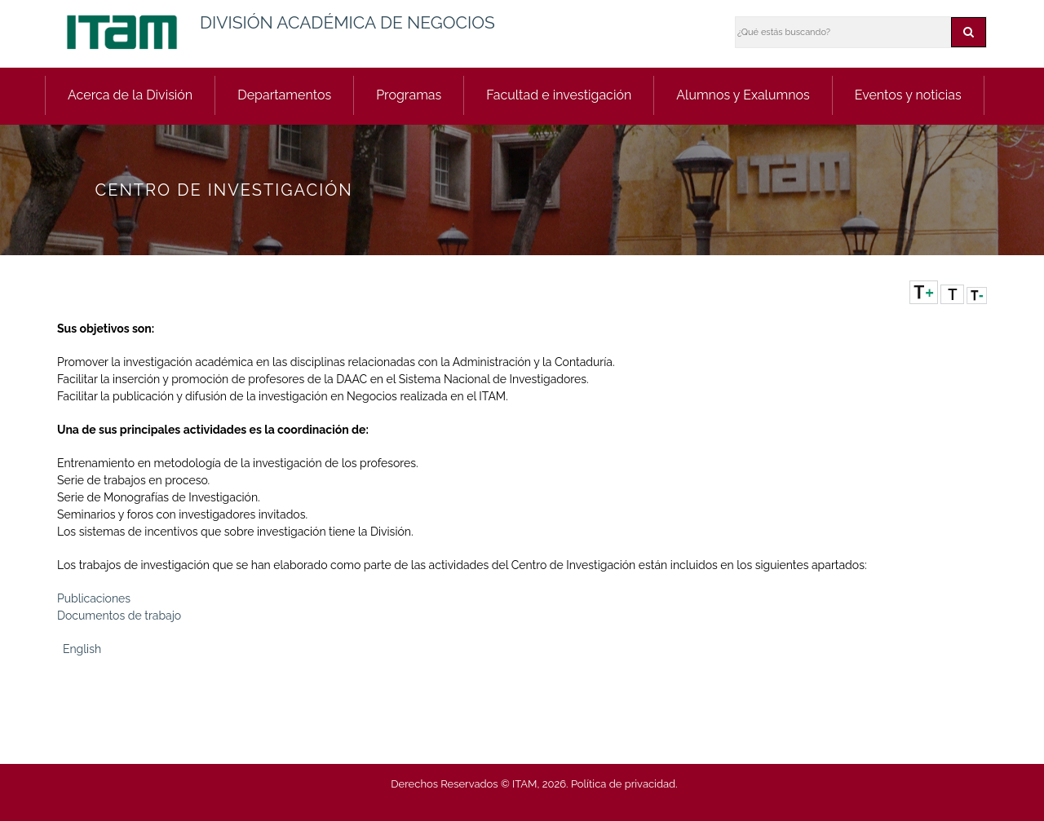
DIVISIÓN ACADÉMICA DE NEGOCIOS (347, 22)
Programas (408, 95)
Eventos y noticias (908, 95)
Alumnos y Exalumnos (743, 95)
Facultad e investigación (558, 95)
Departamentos (284, 95)
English (82, 648)
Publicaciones (93, 598)
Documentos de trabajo (119, 615)
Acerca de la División (130, 95)
